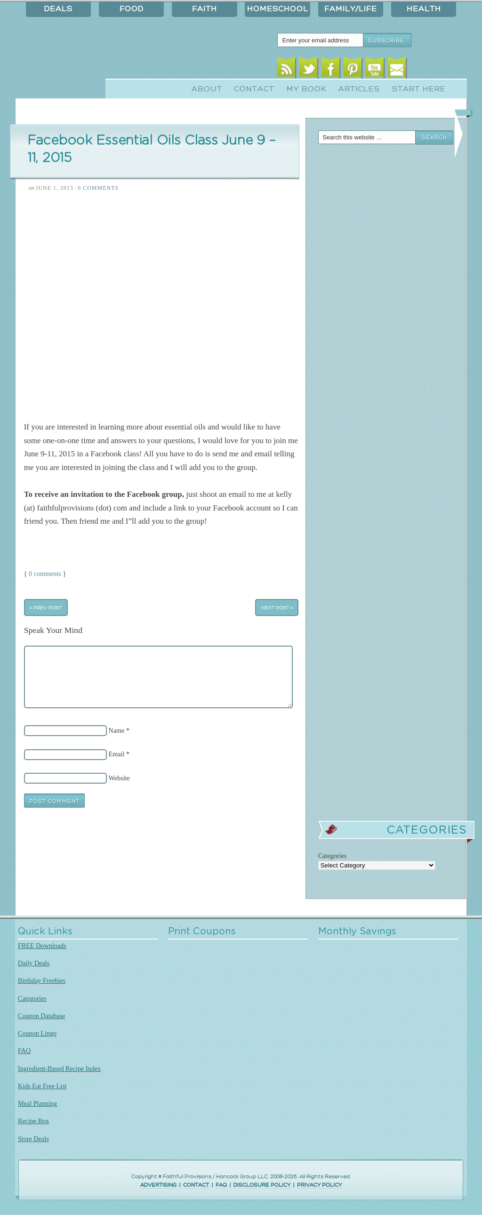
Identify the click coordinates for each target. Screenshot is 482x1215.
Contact (254, 89)
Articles (359, 89)
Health (424, 9)
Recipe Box (33, 1121)
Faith (204, 9)
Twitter (308, 69)
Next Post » (277, 607)
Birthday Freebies (41, 980)
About (207, 89)
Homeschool (277, 9)
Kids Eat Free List (42, 1086)
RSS (286, 69)
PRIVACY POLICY (319, 1185)
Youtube (375, 69)
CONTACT (196, 1185)
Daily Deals (33, 963)
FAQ (24, 1050)
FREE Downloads (42, 945)
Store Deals (33, 1138)
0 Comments (98, 188)
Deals (58, 9)
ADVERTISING (158, 1185)
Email (397, 69)
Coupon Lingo (37, 1033)
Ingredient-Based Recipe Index (59, 1068)
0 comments (45, 573)
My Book (307, 89)
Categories (32, 998)
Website (119, 778)
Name (117, 730)
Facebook (330, 69)
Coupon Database (41, 1016)
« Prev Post (46, 607)
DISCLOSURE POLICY (261, 1185)
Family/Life (350, 9)
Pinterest (353, 69)
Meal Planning (37, 1103)
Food (132, 9)
